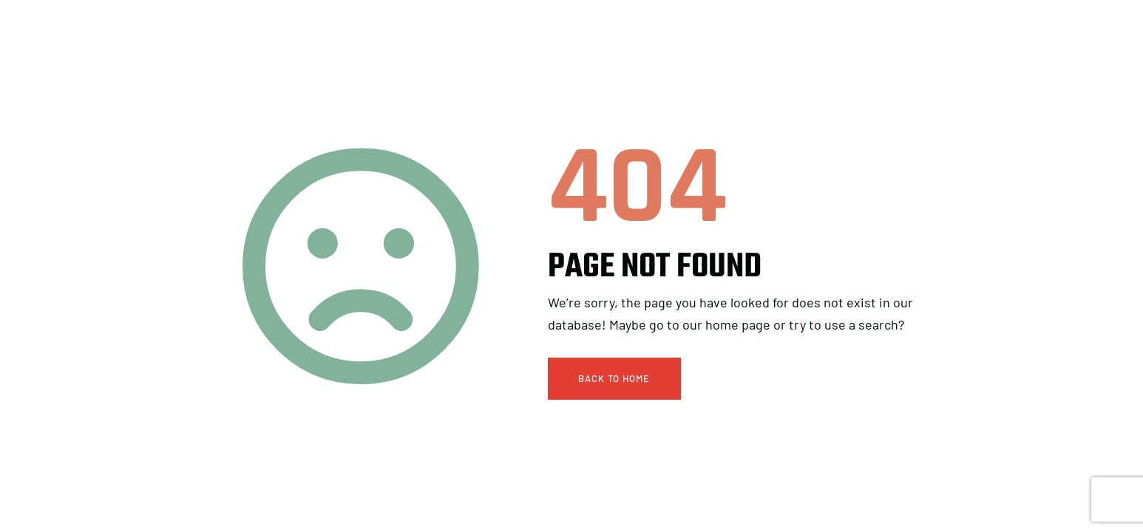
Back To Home (614, 378)
